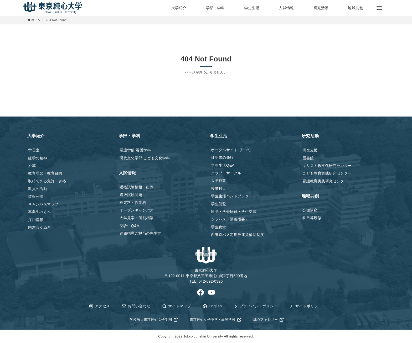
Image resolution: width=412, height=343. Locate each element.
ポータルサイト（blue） (232, 150)
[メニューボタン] (379, 8)
